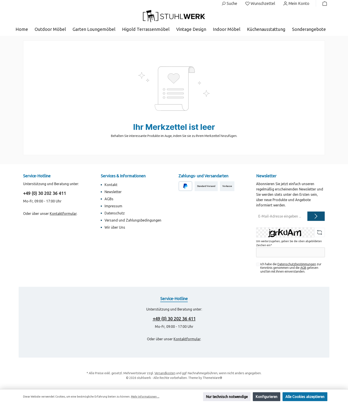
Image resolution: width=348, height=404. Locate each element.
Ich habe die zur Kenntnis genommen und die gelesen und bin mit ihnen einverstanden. (290, 267)
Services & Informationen (123, 176)
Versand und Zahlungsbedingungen (133, 220)
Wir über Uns (115, 227)
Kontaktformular (63, 214)
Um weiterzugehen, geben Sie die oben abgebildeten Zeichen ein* (289, 243)
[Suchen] (229, 3)
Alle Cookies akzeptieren (304, 397)
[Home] (25, 29)
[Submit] (316, 216)
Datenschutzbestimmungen (296, 264)
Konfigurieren (266, 397)
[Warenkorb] (323, 3)
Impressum (113, 206)
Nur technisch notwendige (227, 397)
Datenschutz (115, 213)
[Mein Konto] (296, 3)
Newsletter (113, 192)
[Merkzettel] (260, 3)
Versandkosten (164, 373)
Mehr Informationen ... (145, 396)
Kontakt (111, 185)
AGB (303, 267)
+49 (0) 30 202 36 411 (44, 193)
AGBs (109, 199)
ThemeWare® (212, 378)
